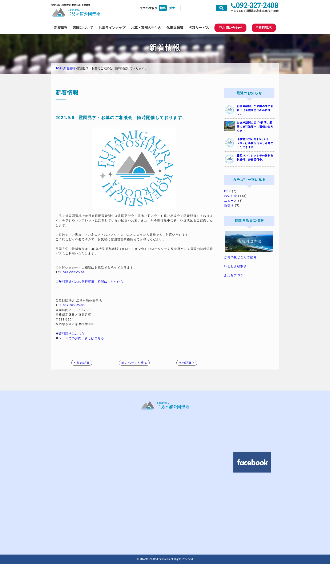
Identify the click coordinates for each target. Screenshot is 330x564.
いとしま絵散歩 (235, 266)
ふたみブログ (234, 275)
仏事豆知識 (174, 27)
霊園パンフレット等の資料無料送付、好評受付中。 (255, 157)
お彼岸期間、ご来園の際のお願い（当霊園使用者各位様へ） (255, 110)
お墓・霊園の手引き (146, 27)
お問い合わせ (230, 27)
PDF (227, 191)
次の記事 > (187, 362)
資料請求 (264, 27)
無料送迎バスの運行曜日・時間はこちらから (91, 281)
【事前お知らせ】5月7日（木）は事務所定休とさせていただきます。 (255, 143)
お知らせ (230, 195)
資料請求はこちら (72, 333)
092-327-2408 (74, 272)
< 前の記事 (82, 362)
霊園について (83, 27)
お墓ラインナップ (111, 27)
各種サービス (199, 27)
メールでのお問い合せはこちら (81, 338)
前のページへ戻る (134, 362)
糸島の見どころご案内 (240, 257)
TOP (59, 68)
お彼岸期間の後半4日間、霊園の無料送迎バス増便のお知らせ (255, 126)
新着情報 (61, 27)
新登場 (229, 205)
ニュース (230, 200)
